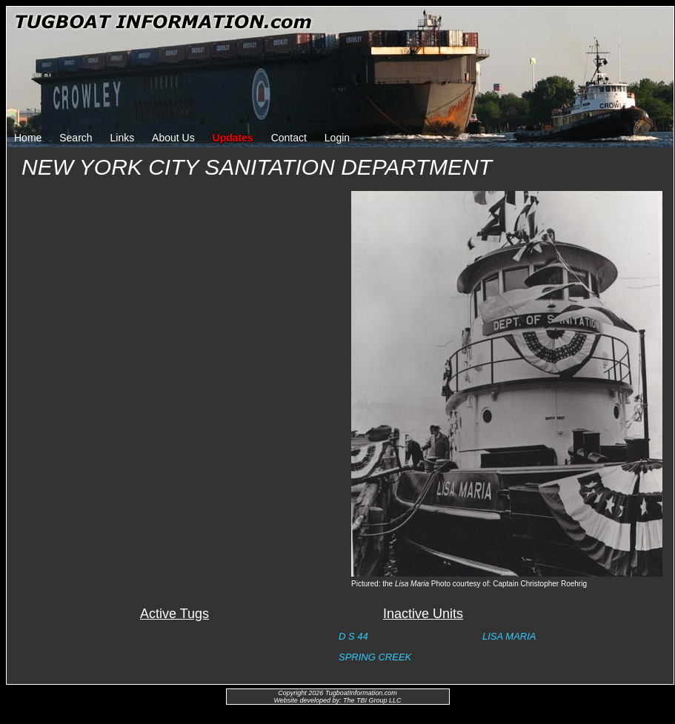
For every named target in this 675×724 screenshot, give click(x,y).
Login (337, 138)
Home (27, 138)
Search (75, 138)
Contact (289, 138)
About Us (173, 138)
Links (122, 138)
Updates (233, 138)
